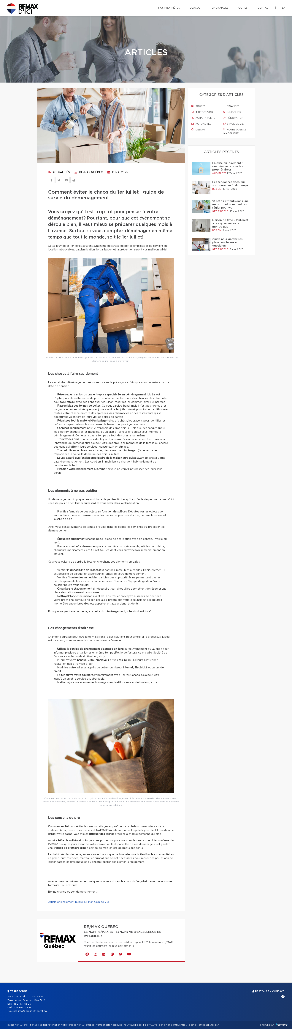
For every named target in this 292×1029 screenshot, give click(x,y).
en (283, 8)
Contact (264, 8)
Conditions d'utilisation (173, 1025)
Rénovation (233, 118)
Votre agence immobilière (234, 131)
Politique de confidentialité (140, 1025)
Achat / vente (203, 118)
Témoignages (219, 8)
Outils (242, 8)
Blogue (195, 8)
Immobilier (232, 112)
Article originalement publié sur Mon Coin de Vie (78, 902)
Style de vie (233, 124)
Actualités (59, 172)
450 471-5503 (22, 1004)
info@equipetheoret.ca (32, 1011)
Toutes (198, 106)
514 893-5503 (22, 1007)
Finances (231, 106)
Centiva (282, 1024)
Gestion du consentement (204, 1025)
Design (198, 129)
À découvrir (202, 112)
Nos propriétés (169, 8)
